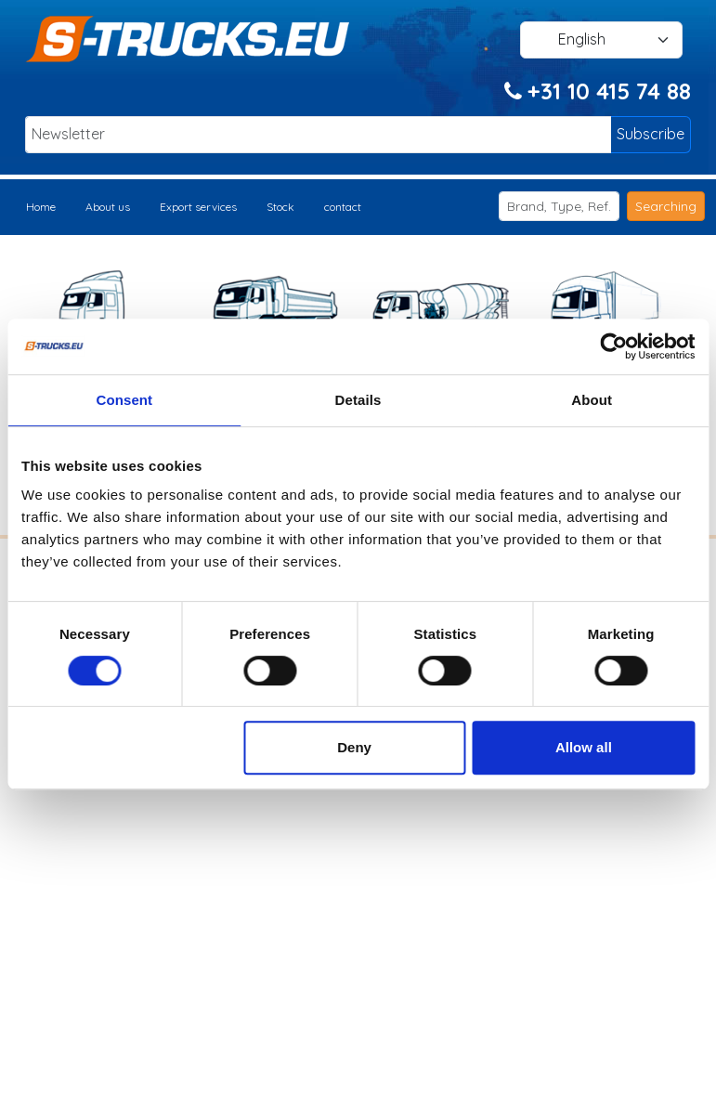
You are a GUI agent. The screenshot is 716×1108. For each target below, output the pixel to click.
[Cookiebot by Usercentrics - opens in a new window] (613, 346)
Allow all (583, 747)
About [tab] (591, 400)
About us (107, 207)
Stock (280, 207)
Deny (354, 747)
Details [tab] (358, 400)
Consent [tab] (124, 400)
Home (41, 207)
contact (342, 207)
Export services (198, 207)
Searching (665, 206)
